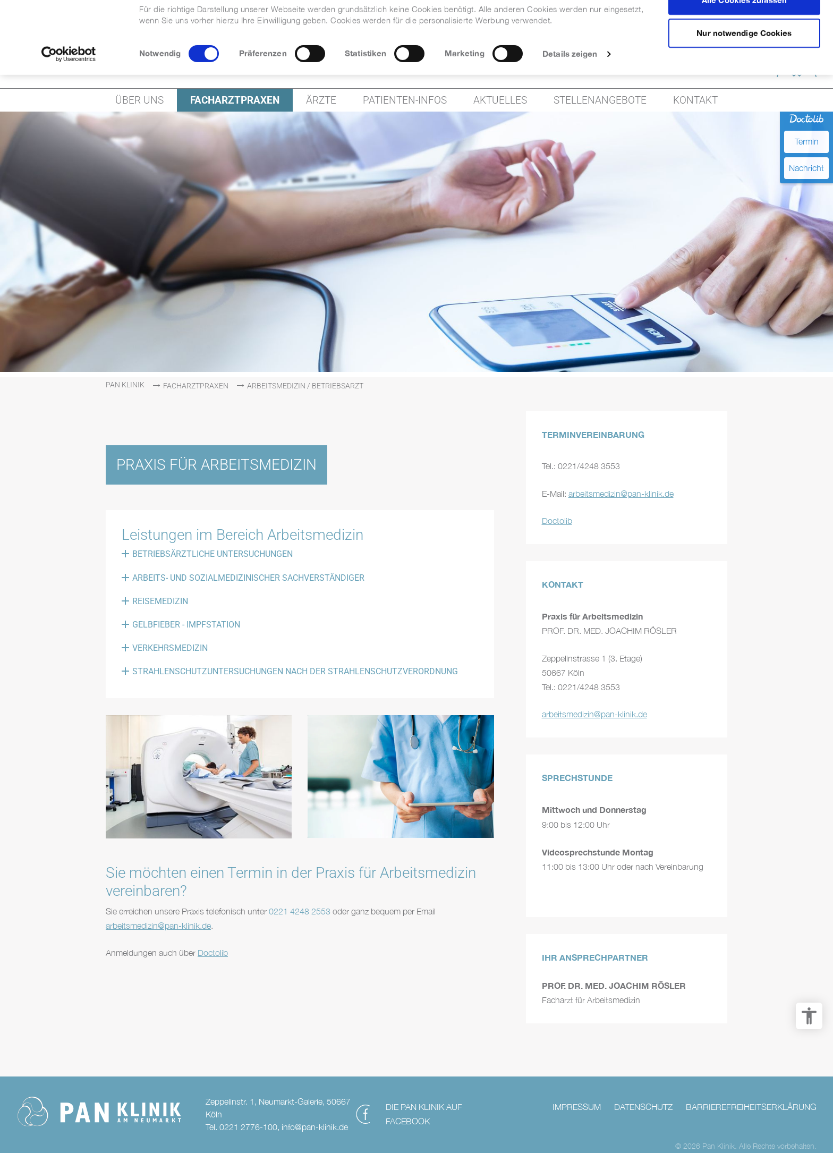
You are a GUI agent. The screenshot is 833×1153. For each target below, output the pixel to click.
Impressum (576, 1106)
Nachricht (806, 168)
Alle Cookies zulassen (744, 27)
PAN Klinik (125, 384)
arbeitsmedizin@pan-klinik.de (158, 925)
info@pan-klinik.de (315, 1127)
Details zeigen (569, 81)
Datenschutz (643, 1106)
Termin (807, 141)
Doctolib (213, 952)
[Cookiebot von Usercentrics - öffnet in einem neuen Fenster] (68, 81)
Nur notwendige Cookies (744, 60)
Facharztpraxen (195, 385)
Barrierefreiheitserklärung (751, 1106)
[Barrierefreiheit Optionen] (809, 1016)
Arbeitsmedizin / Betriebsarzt (305, 385)
